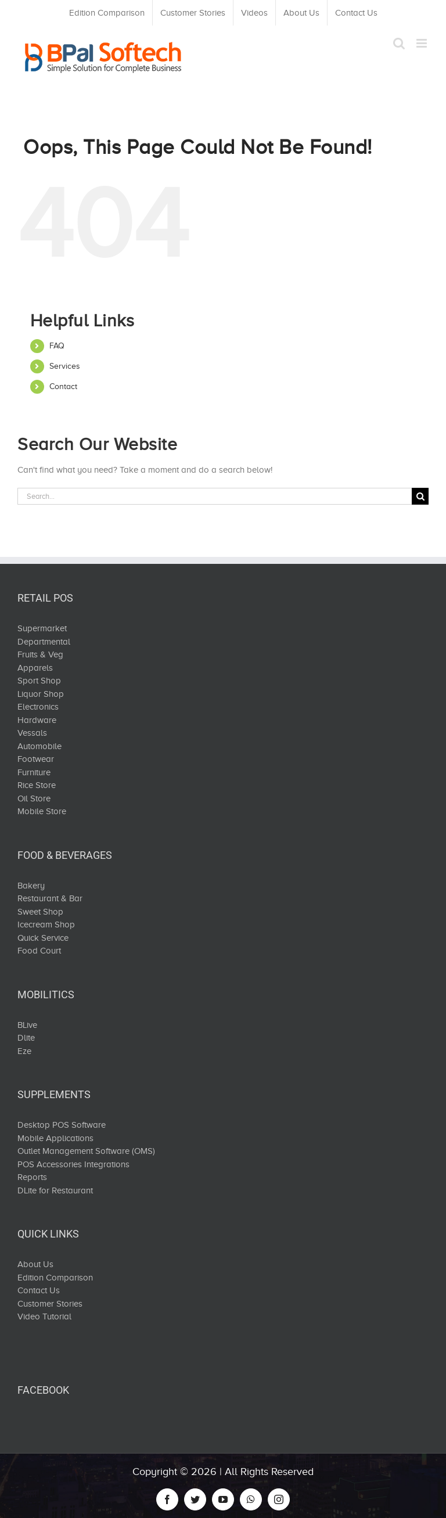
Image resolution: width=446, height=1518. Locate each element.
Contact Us (38, 1290)
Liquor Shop (40, 694)
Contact (63, 386)
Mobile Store (41, 811)
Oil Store (34, 798)
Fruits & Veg (40, 654)
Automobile (39, 746)
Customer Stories (49, 1303)
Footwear (35, 759)
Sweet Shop (40, 911)
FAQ (56, 345)
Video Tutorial (44, 1316)
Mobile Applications (55, 1138)
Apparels (35, 667)
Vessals (32, 733)
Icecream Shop (46, 924)
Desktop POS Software (61, 1124)
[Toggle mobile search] (399, 43)
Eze (24, 1051)
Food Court (39, 950)
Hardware (36, 720)
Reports (32, 1177)
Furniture (34, 772)
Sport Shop (39, 680)
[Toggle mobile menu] (422, 43)
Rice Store (36, 785)
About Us (35, 1264)
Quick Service (43, 938)
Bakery (31, 885)
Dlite (26, 1037)
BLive (27, 1025)
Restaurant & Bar (49, 898)
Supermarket (42, 628)
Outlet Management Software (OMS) (86, 1151)
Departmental (43, 641)
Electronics (38, 706)
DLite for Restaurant (55, 1190)
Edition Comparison (55, 1277)
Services (64, 366)
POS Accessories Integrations (73, 1164)
